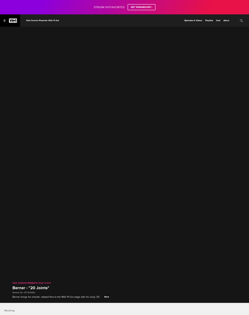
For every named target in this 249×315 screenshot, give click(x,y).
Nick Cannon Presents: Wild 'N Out (31, 283)
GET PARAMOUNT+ (141, 7)
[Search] (241, 20)
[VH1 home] (13, 22)
